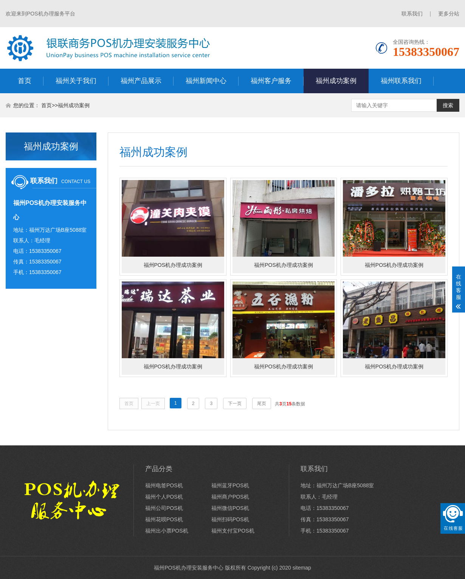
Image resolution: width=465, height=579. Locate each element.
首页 (24, 81)
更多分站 (448, 14)
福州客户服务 (271, 81)
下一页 (235, 403)
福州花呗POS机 (164, 519)
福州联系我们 (401, 81)
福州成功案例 (336, 81)
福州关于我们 (76, 81)
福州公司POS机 (164, 508)
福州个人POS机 (164, 497)
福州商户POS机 (230, 497)
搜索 (448, 105)
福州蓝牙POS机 (230, 485)
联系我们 (412, 14)
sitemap (302, 568)
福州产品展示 (141, 81)
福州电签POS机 (164, 485)
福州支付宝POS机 (232, 531)
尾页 (261, 403)
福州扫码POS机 (230, 519)
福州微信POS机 (230, 508)
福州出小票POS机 (166, 531)
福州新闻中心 (206, 81)
